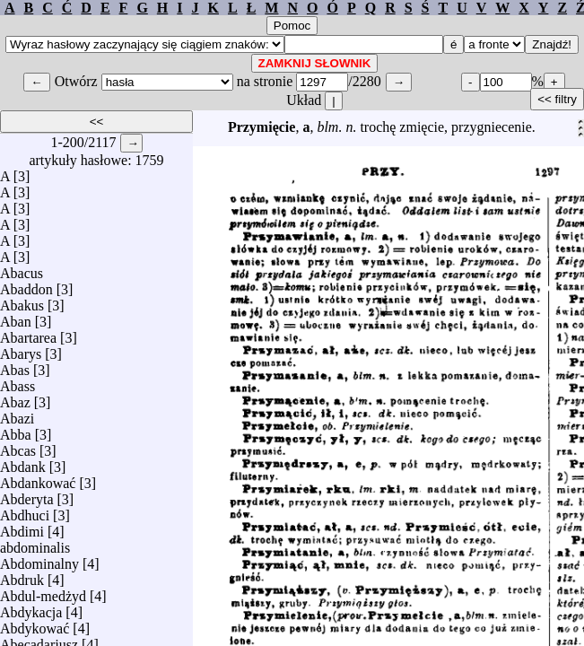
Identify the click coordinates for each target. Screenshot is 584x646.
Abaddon (26, 284)
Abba (15, 430)
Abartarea (28, 333)
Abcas (18, 446)
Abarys (20, 349)
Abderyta (27, 494)
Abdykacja (31, 607)
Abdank (23, 462)
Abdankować (37, 478)
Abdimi (22, 527)
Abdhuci (24, 511)
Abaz (15, 398)
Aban (15, 317)
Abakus (22, 301)
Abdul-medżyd (43, 591)
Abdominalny (39, 559)
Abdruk (22, 575)
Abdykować (34, 624)
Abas (15, 365)
